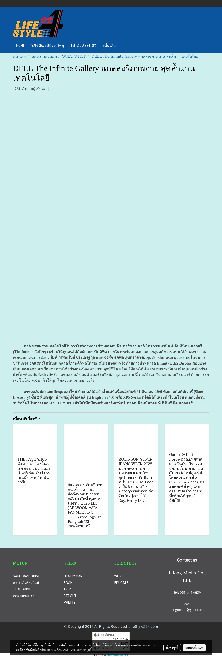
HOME (20, 45)
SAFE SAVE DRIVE (26, 576)
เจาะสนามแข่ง (23, 596)
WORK (119, 576)
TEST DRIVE (22, 589)
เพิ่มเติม (109, 45)
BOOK (68, 583)
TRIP (67, 589)
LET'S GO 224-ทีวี (83, 45)
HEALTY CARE (74, 576)
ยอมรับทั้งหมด (194, 647)
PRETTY (70, 602)
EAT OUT (70, 596)
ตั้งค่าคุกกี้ (172, 647)
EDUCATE (121, 583)
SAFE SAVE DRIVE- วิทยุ (47, 45)
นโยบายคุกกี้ (84, 650)
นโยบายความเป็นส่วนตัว (54, 650)
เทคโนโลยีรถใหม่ (26, 583)
